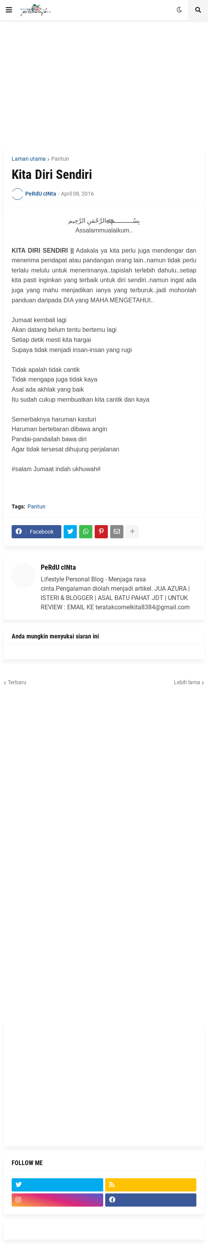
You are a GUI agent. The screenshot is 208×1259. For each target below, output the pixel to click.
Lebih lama (187, 682)
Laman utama (29, 158)
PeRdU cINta (58, 567)
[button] (9, 10)
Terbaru (17, 682)
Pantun (60, 158)
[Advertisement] (104, 84)
